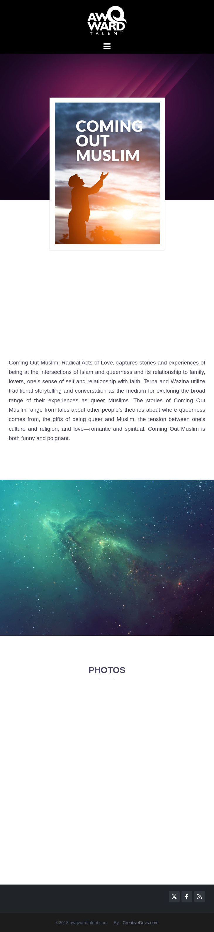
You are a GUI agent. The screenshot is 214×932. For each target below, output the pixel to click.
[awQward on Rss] (199, 896)
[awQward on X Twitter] (174, 896)
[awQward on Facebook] (186, 896)
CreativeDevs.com (141, 922)
